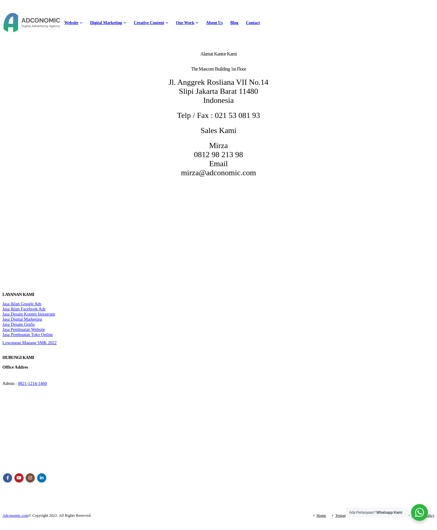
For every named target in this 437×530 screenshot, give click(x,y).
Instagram (30, 477)
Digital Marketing (106, 23)
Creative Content (149, 23)
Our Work (185, 23)
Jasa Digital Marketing (22, 319)
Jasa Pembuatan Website (23, 329)
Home (321, 515)
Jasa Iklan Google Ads (21, 303)
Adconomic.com (15, 515)
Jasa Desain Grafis (18, 324)
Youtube (19, 477)
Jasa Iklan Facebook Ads (24, 308)
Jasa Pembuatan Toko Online (27, 334)
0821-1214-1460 (32, 383)
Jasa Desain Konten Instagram (28, 314)
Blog (234, 23)
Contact (253, 23)
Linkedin (41, 477)
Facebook (7, 477)
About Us (214, 23)
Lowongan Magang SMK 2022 (29, 342)
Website (71, 23)
